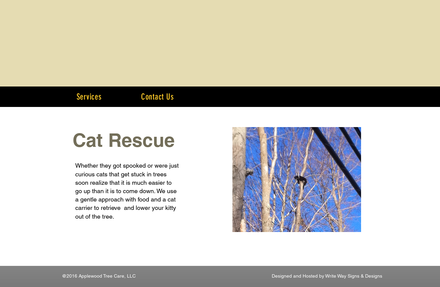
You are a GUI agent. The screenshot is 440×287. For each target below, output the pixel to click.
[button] (89, 97)
